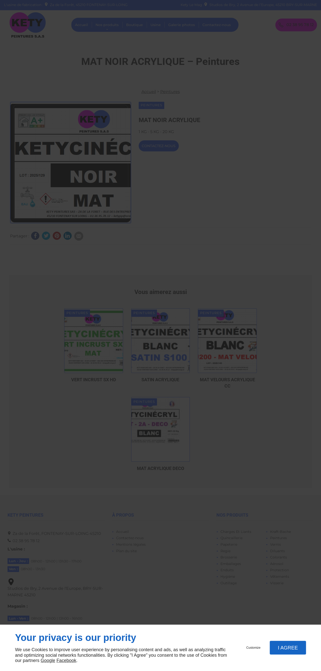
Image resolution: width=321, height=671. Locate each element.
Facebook (66, 660)
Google (48, 660)
